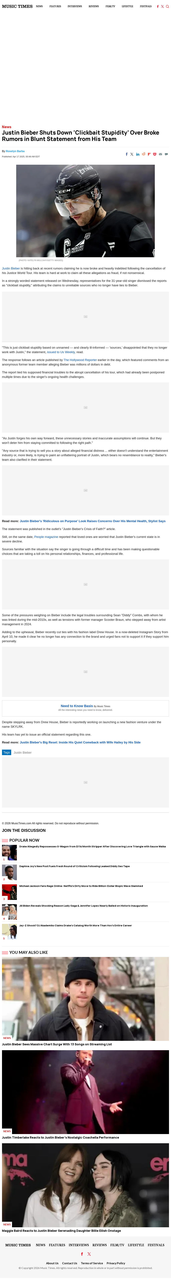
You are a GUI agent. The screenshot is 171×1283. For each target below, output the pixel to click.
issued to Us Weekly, (61, 352)
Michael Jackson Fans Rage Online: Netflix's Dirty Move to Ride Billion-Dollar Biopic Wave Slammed (81, 886)
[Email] (160, 154)
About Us (52, 1263)
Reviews (94, 6)
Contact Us (69, 1263)
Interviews (75, 6)
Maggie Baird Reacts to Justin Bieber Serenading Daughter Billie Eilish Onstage (61, 1230)
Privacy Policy (116, 1263)
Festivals (145, 6)
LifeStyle (127, 6)
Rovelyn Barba (15, 151)
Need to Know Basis (77, 706)
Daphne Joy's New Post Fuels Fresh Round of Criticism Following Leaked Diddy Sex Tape (74, 866)
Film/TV (110, 6)
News (39, 6)
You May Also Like (28, 952)
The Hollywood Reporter (80, 360)
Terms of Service (92, 1263)
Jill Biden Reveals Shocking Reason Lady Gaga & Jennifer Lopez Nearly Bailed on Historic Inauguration (83, 905)
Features (55, 6)
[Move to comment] (166, 154)
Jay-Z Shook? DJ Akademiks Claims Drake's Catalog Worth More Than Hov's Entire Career (75, 925)
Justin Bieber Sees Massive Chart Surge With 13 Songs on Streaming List (57, 1044)
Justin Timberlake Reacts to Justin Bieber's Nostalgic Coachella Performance (60, 1137)
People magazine (46, 537)
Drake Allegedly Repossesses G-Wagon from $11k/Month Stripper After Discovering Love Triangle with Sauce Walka (92, 846)
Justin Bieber (11, 268)
